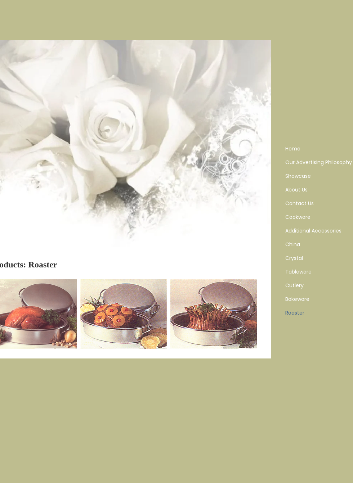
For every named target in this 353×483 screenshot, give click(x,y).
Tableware (298, 271)
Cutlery (294, 285)
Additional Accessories (313, 230)
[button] (123, 314)
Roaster (294, 312)
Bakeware (297, 299)
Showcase (298, 176)
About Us (296, 189)
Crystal (294, 258)
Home (292, 148)
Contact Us (299, 203)
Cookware (297, 217)
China (292, 244)
